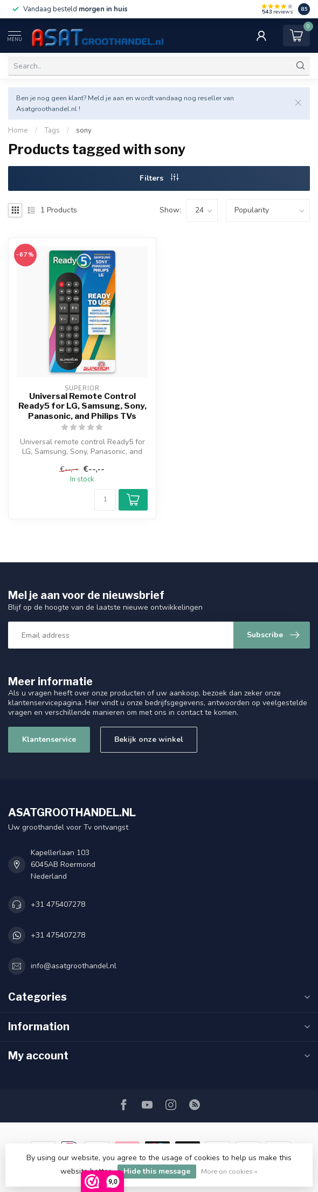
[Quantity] (105, 500)
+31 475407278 (58, 904)
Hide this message (156, 1171)
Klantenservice (49, 739)
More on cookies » (229, 1171)
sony (84, 130)
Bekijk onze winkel (148, 739)
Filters (159, 178)
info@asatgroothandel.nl (73, 966)
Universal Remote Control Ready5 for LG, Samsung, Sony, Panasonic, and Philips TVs (82, 406)
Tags (52, 130)
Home (18, 130)
